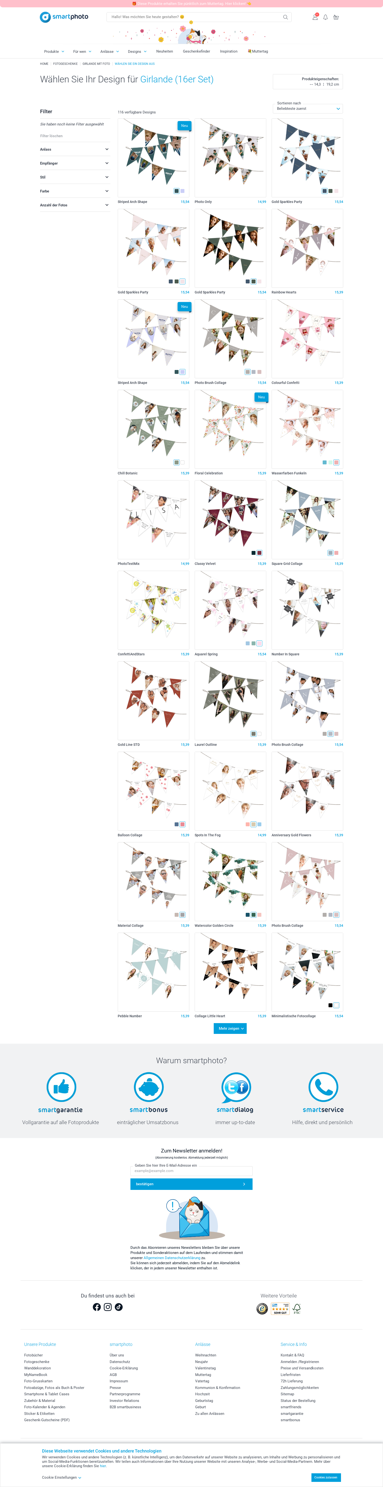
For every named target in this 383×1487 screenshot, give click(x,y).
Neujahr (201, 1362)
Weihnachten (205, 1355)
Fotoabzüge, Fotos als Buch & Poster (54, 1388)
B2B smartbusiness (125, 1407)
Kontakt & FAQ (292, 1355)
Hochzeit (202, 1394)
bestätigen (144, 1184)
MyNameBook (35, 1375)
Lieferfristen (290, 1375)
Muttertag (203, 1375)
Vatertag (202, 1381)
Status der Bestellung (298, 1400)
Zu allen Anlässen (209, 1413)
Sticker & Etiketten (39, 1413)
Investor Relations (124, 1400)
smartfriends (291, 1407)
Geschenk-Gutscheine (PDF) (47, 1420)
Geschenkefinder (196, 51)
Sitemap (287, 1394)
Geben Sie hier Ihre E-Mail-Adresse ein (166, 1165)
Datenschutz (120, 1362)
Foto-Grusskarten (38, 1381)
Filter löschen (51, 136)
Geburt (200, 1407)
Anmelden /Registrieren (300, 1362)
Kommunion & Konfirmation (217, 1388)
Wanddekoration (37, 1368)
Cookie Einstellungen (62, 1477)
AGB (113, 1375)
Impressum (119, 1381)
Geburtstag (204, 1400)
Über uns (117, 1355)
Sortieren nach (289, 103)
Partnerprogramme (125, 1394)
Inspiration (228, 51)
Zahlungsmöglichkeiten (300, 1388)
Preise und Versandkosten (302, 1368)
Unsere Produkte (40, 1344)
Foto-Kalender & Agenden (44, 1407)
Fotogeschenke (36, 1362)
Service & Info (294, 1344)
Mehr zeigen (229, 1028)
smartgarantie (292, 1413)
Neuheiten (164, 51)
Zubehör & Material (39, 1400)
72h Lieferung (292, 1381)
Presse (115, 1388)
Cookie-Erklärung (124, 1368)
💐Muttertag (257, 51)
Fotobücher (33, 1355)
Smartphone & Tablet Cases (46, 1394)
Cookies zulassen (325, 1477)
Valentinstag (205, 1368)
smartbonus (290, 1420)
